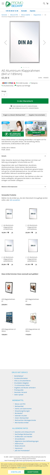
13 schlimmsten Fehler (22, 385)
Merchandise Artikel (21, 423)
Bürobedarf (19, 413)
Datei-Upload (18, 395)
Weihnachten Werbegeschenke (25, 420)
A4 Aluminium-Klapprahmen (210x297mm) (9, 227)
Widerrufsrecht (20, 446)
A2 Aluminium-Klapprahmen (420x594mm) (9, 259)
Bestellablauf (18, 376)
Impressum (19, 448)
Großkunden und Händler (23, 437)
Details (4, 156)
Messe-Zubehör (25, 15)
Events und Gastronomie (23, 409)
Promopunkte (18, 390)
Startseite (4, 15)
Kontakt (24, 11)
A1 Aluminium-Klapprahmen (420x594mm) (32, 259)
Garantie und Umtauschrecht (25, 432)
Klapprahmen (37, 15)
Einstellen (16, 472)
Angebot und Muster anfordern (25, 388)
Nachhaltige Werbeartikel (23, 434)
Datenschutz (19, 444)
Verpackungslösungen (22, 411)
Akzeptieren (32, 472)
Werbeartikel (19, 406)
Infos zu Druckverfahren (22, 381)
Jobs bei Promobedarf (22, 450)
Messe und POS (20, 404)
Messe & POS (14, 15)
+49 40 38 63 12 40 (12, 11)
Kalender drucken (21, 416)
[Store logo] (14, 4)
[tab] (23, 156)
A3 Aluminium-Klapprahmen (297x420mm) (32, 227)
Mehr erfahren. (22, 468)
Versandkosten (20, 439)
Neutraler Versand (20, 392)
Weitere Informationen (9, 187)
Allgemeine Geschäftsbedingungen (27, 441)
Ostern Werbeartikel (22, 418)
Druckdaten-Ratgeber (21, 383)
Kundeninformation (21, 378)
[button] (6, 42)
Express (32, 11)
